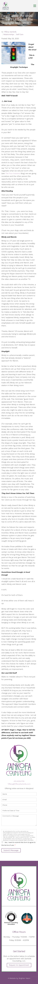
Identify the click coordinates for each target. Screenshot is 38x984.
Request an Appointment (19, 965)
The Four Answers (12, 173)
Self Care (19, 34)
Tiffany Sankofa (10, 32)
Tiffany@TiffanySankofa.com (19, 784)
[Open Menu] (34, 6)
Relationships (8, 34)
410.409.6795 (19, 781)
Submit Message (11, 850)
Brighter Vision (24, 978)
